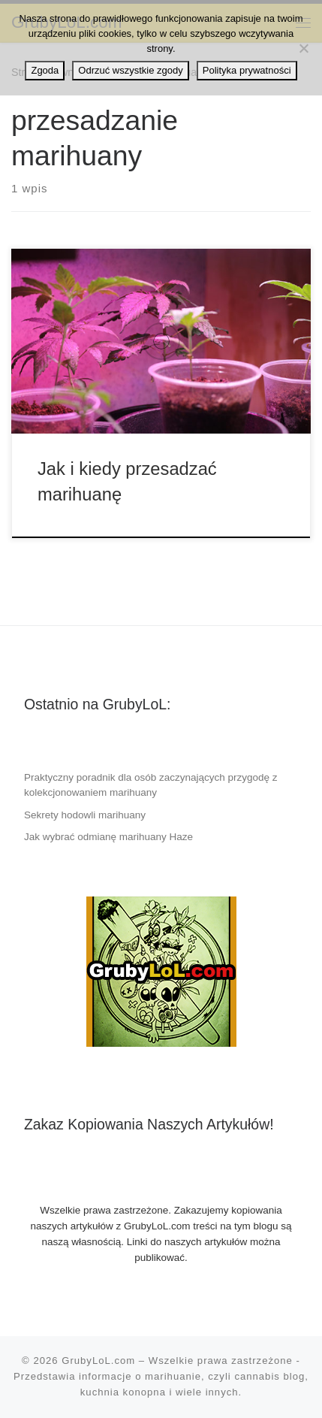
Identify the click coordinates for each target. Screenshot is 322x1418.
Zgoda (45, 70)
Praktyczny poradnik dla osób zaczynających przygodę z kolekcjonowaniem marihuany (151, 785)
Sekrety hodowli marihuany (85, 815)
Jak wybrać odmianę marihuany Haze (108, 836)
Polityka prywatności (247, 70)
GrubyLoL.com (98, 1360)
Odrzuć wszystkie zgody (130, 70)
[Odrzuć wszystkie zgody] (303, 48)
